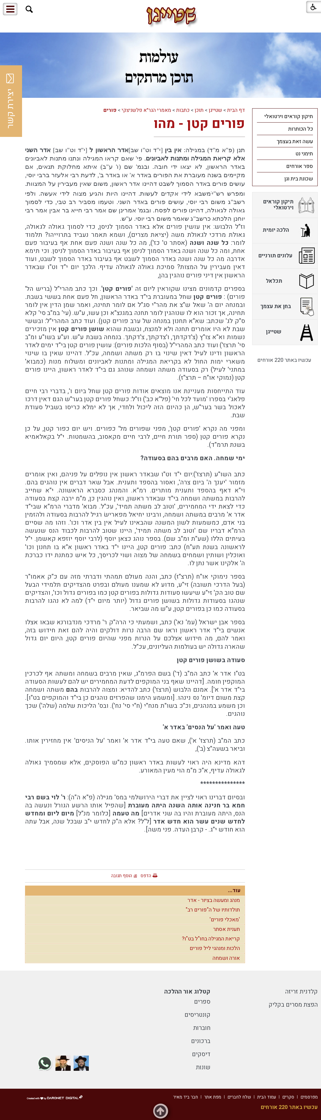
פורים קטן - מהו (199, 124)
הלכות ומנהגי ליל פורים (215, 948)
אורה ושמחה (226, 958)
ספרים (202, 1001)
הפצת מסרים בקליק (293, 1004)
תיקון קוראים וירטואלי (288, 116)
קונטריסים (197, 1015)
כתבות (183, 110)
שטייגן (215, 110)
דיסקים (201, 1054)
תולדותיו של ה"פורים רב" (213, 910)
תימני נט (304, 154)
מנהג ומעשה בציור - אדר (213, 900)
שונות (203, 1067)
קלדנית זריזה (301, 991)
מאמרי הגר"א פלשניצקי (146, 110)
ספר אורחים (299, 166)
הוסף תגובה (121, 875)
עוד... (234, 890)
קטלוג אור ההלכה (187, 991)
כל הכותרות (300, 129)
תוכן (199, 110)
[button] (29, 9)
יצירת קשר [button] (10, 101)
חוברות (201, 1028)
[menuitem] (285, 116)
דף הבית (236, 110)
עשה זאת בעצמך (295, 142)
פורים (110, 110)
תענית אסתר (226, 929)
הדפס (145, 875)
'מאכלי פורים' (225, 920)
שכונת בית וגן (298, 179)
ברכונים (200, 1041)
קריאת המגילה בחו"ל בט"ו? (211, 939)
